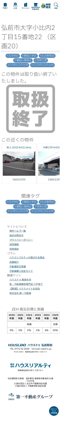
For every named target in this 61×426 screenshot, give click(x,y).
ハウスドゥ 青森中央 (20, 279)
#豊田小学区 (29, 56)
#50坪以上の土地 (17, 65)
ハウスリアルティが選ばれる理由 (26, 257)
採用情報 (14, 244)
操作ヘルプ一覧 (17, 231)
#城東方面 (41, 60)
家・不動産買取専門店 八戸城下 (26, 284)
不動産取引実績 (17, 266)
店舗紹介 (14, 262)
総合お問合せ (16, 235)
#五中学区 (13, 56)
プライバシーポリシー (21, 240)
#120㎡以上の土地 (42, 65)
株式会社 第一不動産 (20, 293)
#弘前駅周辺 (47, 56)
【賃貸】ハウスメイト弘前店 (24, 288)
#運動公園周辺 (22, 60)
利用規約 (14, 249)
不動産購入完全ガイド (21, 271)
